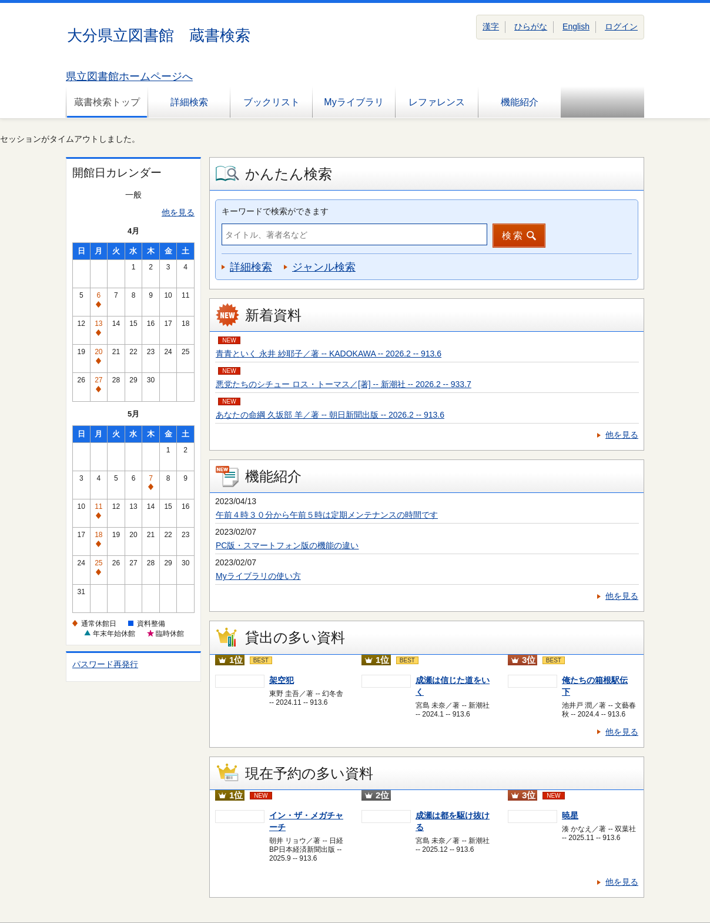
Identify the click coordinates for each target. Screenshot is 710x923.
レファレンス (436, 102)
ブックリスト (271, 102)
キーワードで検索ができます (275, 211)
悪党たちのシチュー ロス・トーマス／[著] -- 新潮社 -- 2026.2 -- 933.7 (343, 384)
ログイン (621, 26)
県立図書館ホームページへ (129, 76)
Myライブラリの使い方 (258, 576)
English (576, 26)
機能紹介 (519, 102)
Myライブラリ (353, 102)
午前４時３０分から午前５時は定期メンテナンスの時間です (327, 514)
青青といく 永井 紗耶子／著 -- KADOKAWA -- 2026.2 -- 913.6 (328, 353)
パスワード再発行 (105, 664)
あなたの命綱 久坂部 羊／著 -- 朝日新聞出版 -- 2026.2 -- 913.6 (330, 414)
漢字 (491, 26)
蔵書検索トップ (107, 102)
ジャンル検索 (324, 267)
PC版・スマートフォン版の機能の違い (287, 545)
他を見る (178, 212)
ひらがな (530, 26)
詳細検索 (189, 102)
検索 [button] (513, 236)
